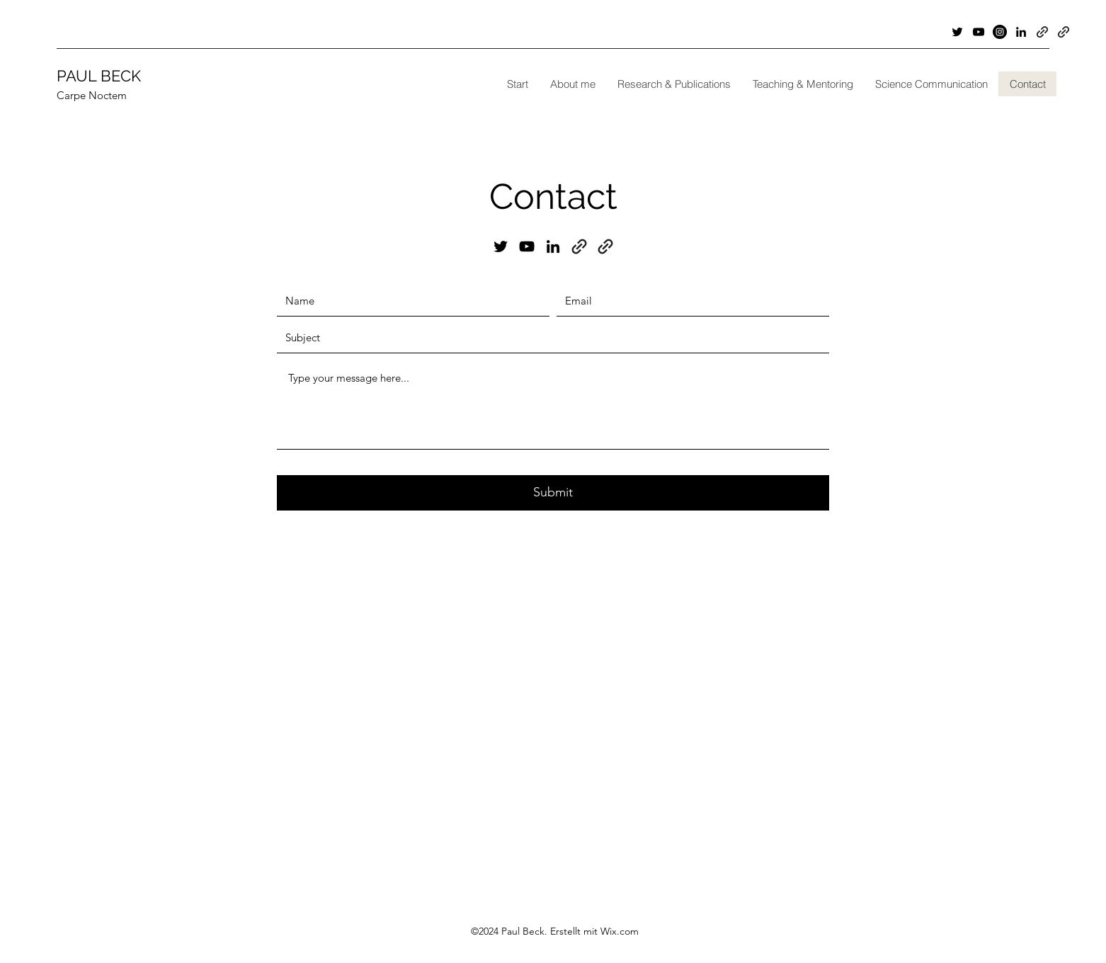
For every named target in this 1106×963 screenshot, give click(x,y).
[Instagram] (1000, 32)
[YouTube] (978, 32)
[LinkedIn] (1021, 32)
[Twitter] (957, 32)
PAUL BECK (99, 76)
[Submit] (553, 493)
